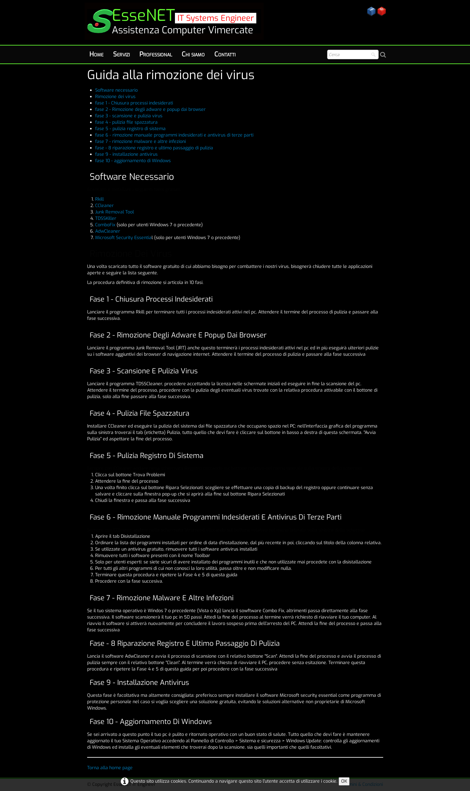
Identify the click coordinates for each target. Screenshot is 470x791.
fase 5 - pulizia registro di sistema (130, 129)
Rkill (99, 199)
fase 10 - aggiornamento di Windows (133, 161)
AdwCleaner (107, 231)
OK (344, 781)
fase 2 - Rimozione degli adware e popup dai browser (150, 109)
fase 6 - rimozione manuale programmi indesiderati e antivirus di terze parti (174, 135)
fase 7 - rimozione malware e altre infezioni (140, 141)
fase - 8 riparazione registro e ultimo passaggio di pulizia (154, 148)
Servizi (121, 54)
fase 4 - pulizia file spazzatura (126, 122)
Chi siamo (193, 54)
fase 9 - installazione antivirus (126, 154)
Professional (155, 54)
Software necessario (116, 90)
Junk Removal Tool (114, 212)
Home (96, 54)
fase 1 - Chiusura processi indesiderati (134, 103)
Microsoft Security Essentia (123, 238)
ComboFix (106, 225)
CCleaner (104, 206)
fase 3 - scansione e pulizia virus (128, 116)
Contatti (224, 54)
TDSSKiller (105, 218)
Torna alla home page (110, 768)
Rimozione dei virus (115, 97)
